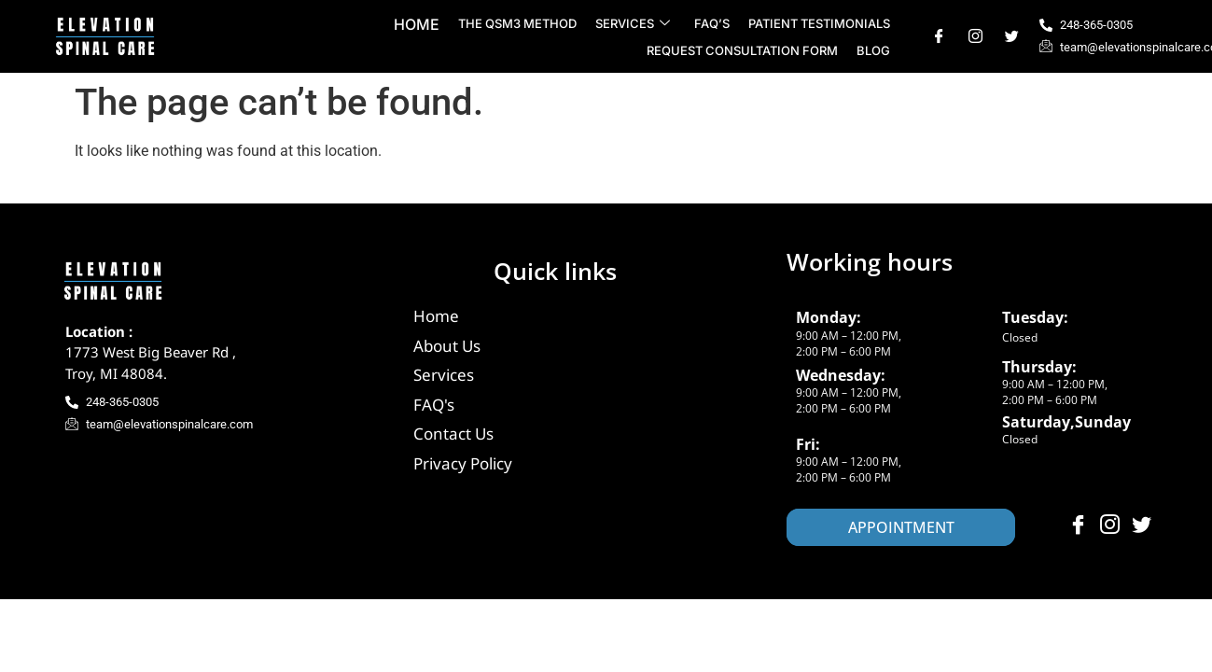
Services (632, 24)
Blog (873, 50)
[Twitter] (1012, 36)
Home (416, 24)
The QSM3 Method (517, 23)
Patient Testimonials (819, 23)
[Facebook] (939, 36)
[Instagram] (975, 36)
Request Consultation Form (742, 50)
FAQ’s (712, 23)
